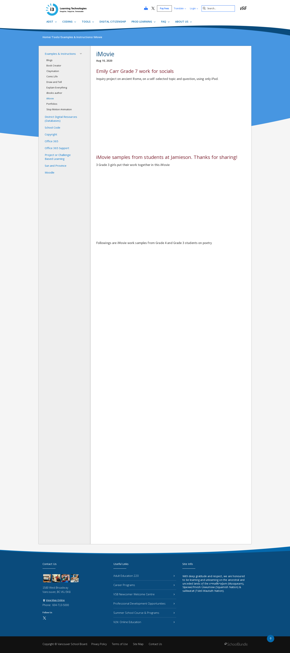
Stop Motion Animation (59, 109)
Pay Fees (164, 8)
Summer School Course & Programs (144, 613)
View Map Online (55, 600)
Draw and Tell (54, 82)
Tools (88, 21)
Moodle (49, 172)
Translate (180, 8)
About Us (183, 21)
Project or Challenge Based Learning (58, 157)
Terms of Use (120, 644)
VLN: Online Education (144, 622)
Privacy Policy (99, 644)
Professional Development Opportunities (144, 603)
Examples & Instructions (64, 54)
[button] (82, 54)
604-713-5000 (60, 605)
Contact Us (155, 644)
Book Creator (53, 65)
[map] (146, 8)
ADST (51, 21)
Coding (69, 21)
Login (194, 8)
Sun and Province (55, 165)
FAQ (165, 21)
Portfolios (51, 103)
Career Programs (144, 585)
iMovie (50, 98)
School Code (52, 127)
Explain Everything (56, 87)
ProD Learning (143, 21)
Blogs (49, 60)
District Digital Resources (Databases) (61, 118)
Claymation (52, 71)
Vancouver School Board (72, 644)
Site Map (138, 644)
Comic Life (52, 76)
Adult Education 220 (144, 576)
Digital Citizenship (113, 21)
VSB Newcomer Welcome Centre (144, 594)
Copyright (51, 134)
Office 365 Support (57, 148)
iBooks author (54, 93)
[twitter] (153, 8)
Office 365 (51, 141)
